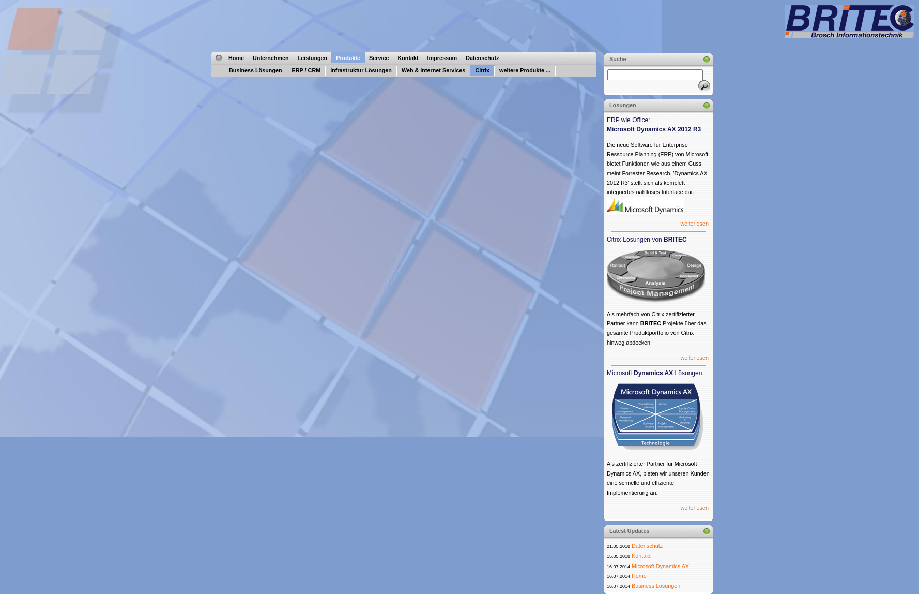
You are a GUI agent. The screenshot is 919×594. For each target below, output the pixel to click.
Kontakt (407, 58)
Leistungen (313, 58)
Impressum (442, 58)
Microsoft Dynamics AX (660, 566)
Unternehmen (271, 58)
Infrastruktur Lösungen (361, 70)
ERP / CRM (306, 70)
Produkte (348, 58)
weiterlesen (694, 223)
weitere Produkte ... (524, 70)
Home (236, 58)
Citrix (482, 70)
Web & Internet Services (433, 70)
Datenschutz (482, 58)
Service (379, 58)
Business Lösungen (255, 70)
